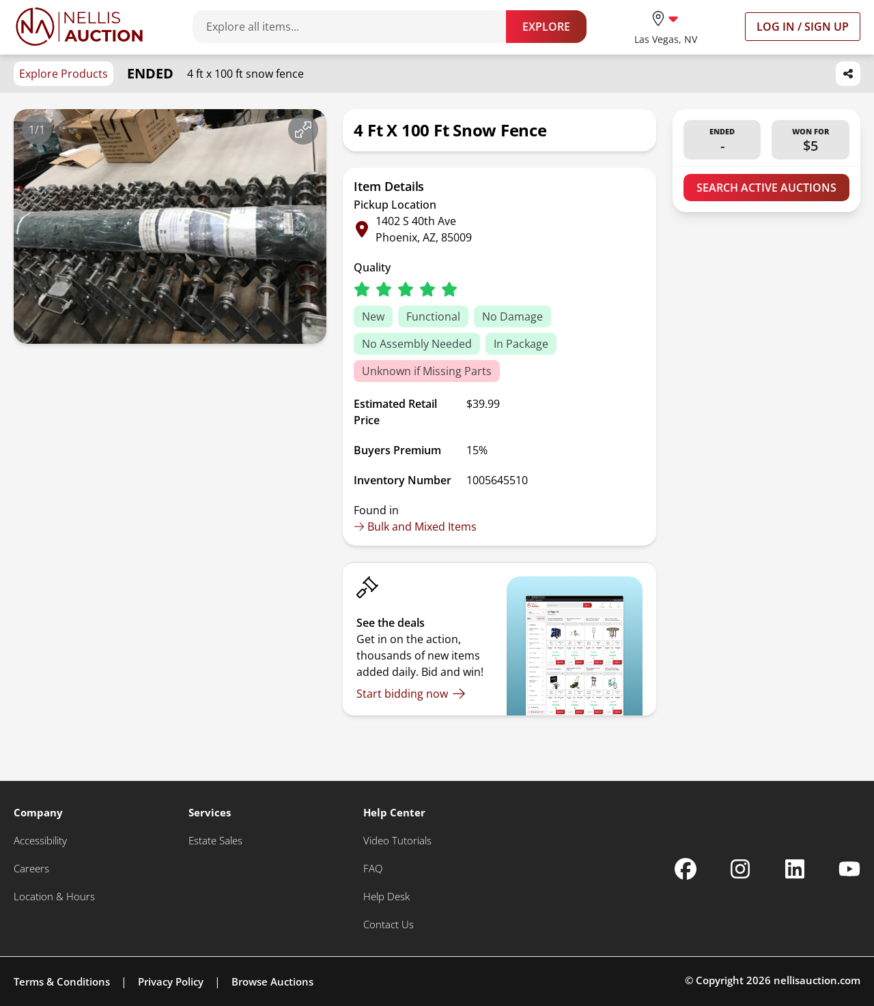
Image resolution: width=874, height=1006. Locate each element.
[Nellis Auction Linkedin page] (795, 869)
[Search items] (356, 26)
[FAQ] (372, 868)
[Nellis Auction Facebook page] (685, 869)
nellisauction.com (817, 980)
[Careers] (31, 868)
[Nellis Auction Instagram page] (740, 869)
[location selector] (665, 26)
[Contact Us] (388, 924)
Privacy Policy (170, 981)
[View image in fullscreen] (303, 130)
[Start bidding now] (411, 693)
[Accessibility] (40, 840)
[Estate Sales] (215, 840)
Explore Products (63, 73)
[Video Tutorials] (397, 840)
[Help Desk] (386, 896)
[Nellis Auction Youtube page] (849, 869)
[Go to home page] (79, 27)
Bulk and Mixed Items (415, 526)
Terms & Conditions (62, 981)
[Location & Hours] (54, 896)
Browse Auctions (272, 981)
